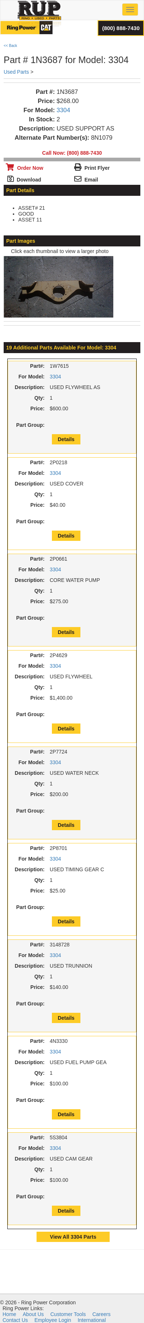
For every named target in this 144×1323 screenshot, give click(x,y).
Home (9, 1314)
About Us (33, 1314)
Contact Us (15, 1320)
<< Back (10, 46)
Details (66, 439)
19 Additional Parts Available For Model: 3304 (61, 348)
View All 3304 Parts (73, 1237)
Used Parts (16, 72)
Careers (101, 1314)
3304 (63, 110)
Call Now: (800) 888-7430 (72, 153)
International (91, 1320)
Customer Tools (68, 1314)
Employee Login (52, 1320)
